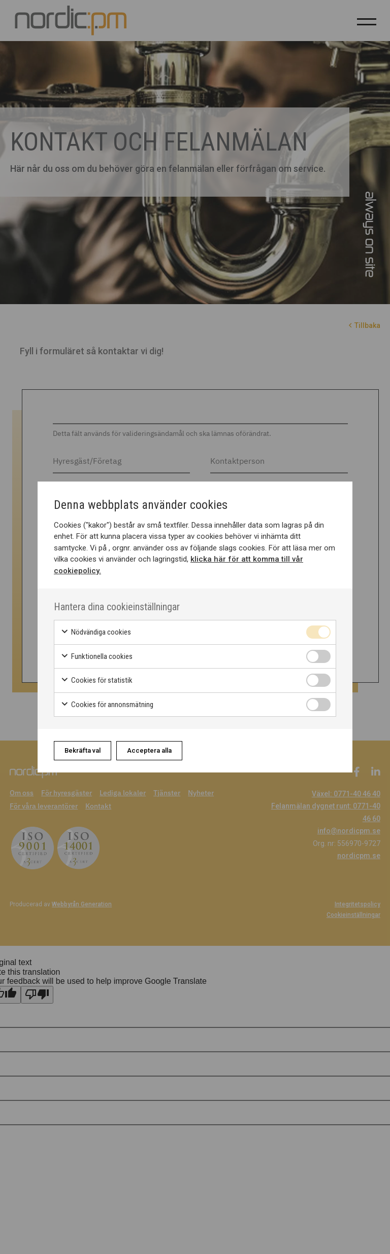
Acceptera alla (149, 750)
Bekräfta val (82, 750)
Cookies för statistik (96, 680)
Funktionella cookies (96, 656)
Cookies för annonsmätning (106, 705)
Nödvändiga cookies (95, 632)
